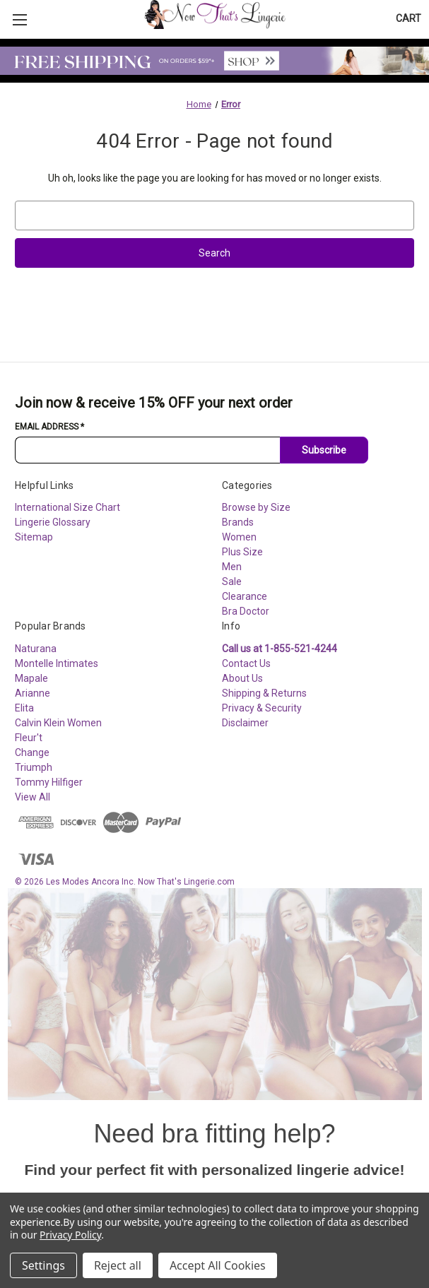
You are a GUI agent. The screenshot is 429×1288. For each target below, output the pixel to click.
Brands (238, 522)
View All (32, 797)
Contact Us (246, 663)
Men (232, 566)
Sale (232, 581)
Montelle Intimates (56, 663)
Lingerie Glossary (52, 522)
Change (32, 752)
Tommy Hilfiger (49, 782)
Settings (43, 1265)
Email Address (49, 427)
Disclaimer (245, 722)
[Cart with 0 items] (408, 18)
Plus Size (242, 551)
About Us (242, 678)
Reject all (117, 1265)
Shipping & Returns (264, 693)
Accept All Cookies (218, 1265)
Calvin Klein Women (58, 722)
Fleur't (28, 737)
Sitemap (34, 537)
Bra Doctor (245, 611)
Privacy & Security (262, 708)
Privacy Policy (70, 1234)
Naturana (36, 648)
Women (239, 537)
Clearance (244, 596)
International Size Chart (67, 507)
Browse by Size (256, 507)
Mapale (31, 678)
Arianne (32, 693)
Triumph (33, 767)
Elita (24, 708)
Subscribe (324, 450)
